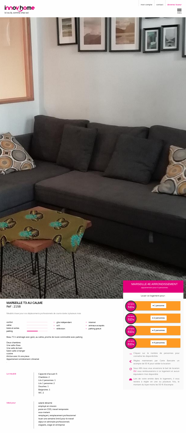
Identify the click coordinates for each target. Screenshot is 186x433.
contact (159, 4)
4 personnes (158, 342)
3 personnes (158, 330)
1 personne (158, 305)
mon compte (146, 4)
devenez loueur (174, 4)
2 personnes (158, 318)
